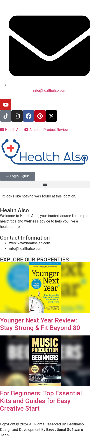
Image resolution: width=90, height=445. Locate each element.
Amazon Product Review (46, 130)
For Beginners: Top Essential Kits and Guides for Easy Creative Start (41, 400)
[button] (45, 184)
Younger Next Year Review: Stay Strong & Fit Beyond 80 (40, 324)
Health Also (12, 130)
